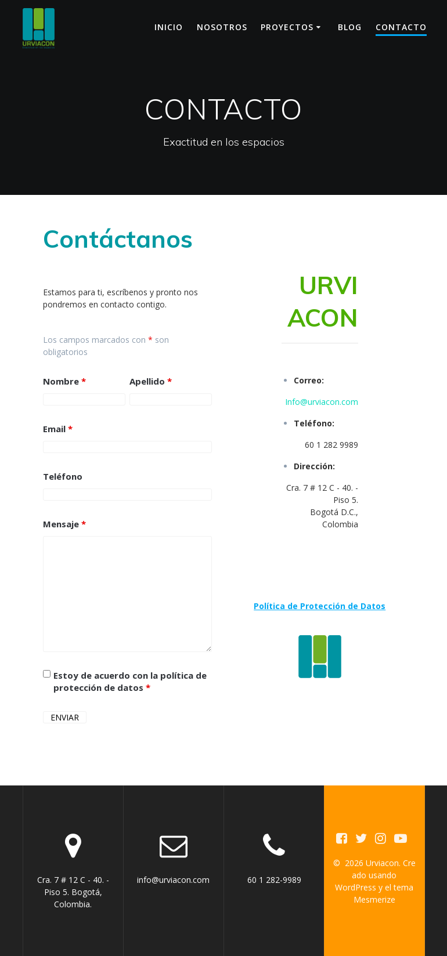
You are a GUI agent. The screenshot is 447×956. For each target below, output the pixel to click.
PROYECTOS (287, 26)
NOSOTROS (222, 26)
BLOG (350, 26)
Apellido (150, 381)
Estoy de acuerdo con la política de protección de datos (130, 681)
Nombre (64, 381)
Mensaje (64, 524)
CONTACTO (401, 26)
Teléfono (62, 476)
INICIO (168, 26)
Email (58, 428)
